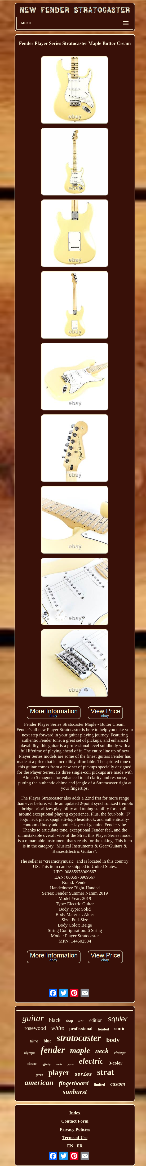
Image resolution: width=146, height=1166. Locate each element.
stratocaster (79, 1038)
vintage (120, 1052)
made (59, 1064)
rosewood (35, 1028)
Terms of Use (74, 1137)
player (58, 1072)
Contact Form (74, 1121)
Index (75, 1112)
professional (81, 1028)
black (54, 1020)
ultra (34, 1041)
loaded (103, 1029)
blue (47, 1041)
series (83, 1074)
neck (102, 1051)
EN (70, 1145)
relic (81, 1021)
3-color (115, 1063)
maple (80, 1050)
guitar (33, 1018)
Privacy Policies (75, 1129)
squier (117, 1019)
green (39, 1075)
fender (53, 1050)
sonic (119, 1028)
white (57, 1028)
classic (32, 1064)
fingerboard (74, 1083)
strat (105, 1072)
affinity (46, 1064)
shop (69, 1021)
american (39, 1082)
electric (91, 1061)
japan (71, 1064)
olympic (30, 1053)
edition (96, 1020)
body (113, 1039)
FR (80, 1145)
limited (99, 1085)
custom (117, 1084)
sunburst (75, 1091)
